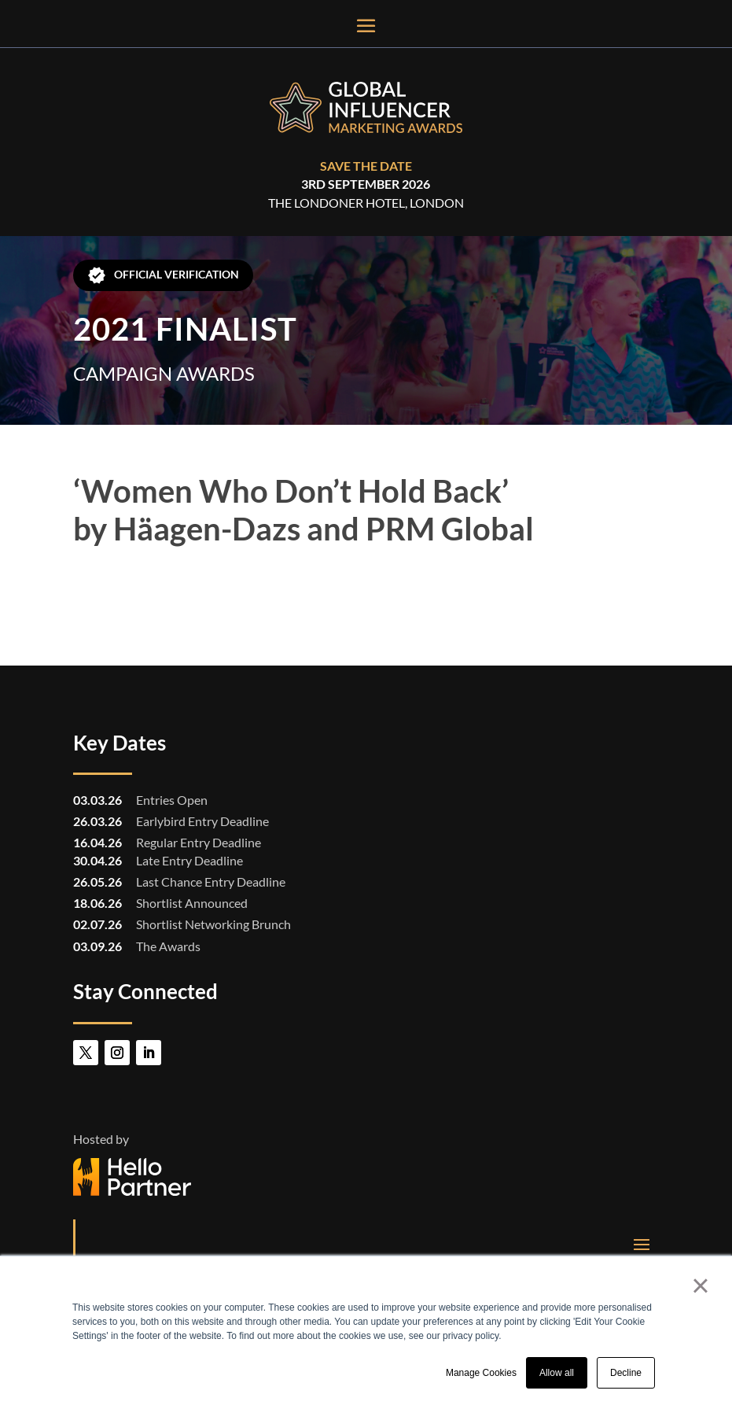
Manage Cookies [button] (481, 1372)
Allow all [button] (556, 1372)
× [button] (700, 1285)
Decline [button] (626, 1372)
